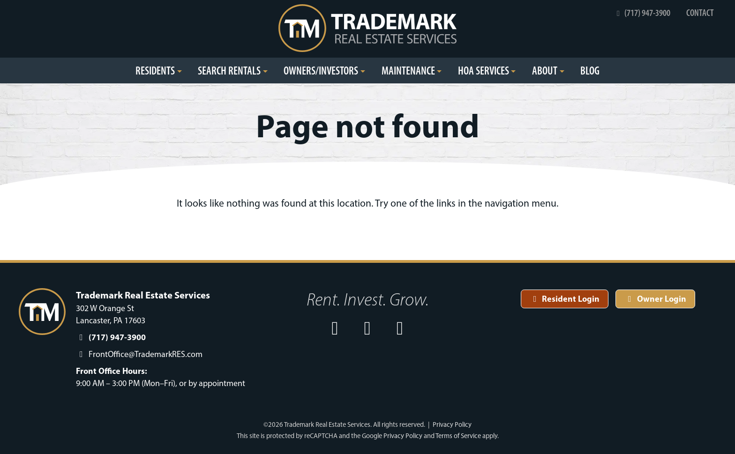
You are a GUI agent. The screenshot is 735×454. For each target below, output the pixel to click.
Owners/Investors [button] (321, 70)
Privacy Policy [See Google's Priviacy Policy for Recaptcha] (402, 436)
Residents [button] (155, 70)
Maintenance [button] (408, 70)
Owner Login (655, 298)
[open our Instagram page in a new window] (367, 328)
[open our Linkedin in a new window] (400, 328)
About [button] (544, 70)
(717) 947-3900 (642, 12)
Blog (590, 70)
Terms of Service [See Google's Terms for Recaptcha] (458, 436)
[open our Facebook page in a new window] (335, 328)
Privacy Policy (452, 424)
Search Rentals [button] (229, 70)
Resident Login (565, 298)
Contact (700, 12)
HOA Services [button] (483, 70)
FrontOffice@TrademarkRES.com (145, 354)
